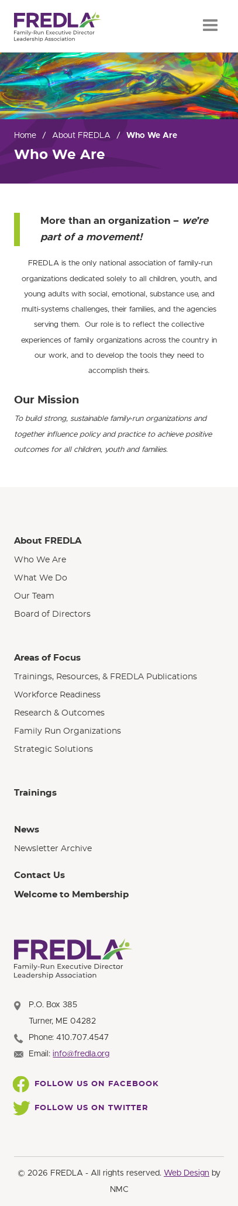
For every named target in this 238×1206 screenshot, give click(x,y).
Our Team (34, 596)
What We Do (40, 578)
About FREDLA (81, 136)
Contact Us (39, 875)
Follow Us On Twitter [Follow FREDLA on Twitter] (81, 1108)
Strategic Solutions (53, 749)
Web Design (186, 1173)
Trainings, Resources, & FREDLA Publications (105, 677)
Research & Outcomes (59, 713)
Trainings (35, 793)
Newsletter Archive (53, 849)
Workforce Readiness (57, 695)
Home (25, 136)
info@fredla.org (81, 1054)
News (26, 829)
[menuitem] (118, 577)
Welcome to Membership (71, 894)
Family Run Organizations (67, 731)
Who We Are (40, 560)
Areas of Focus (47, 658)
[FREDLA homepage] (58, 27)
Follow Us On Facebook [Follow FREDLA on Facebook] (86, 1084)
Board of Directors (52, 614)
